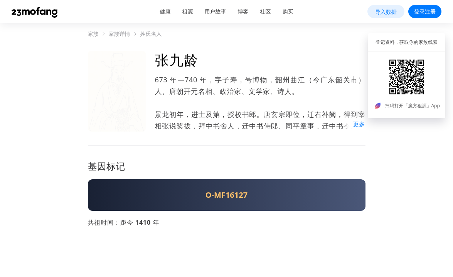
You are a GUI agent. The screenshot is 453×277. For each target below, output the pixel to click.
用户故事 (215, 11)
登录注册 (425, 11)
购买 (288, 11)
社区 (265, 11)
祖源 (187, 11)
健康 (165, 11)
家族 (93, 34)
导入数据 (386, 11)
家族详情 (119, 34)
